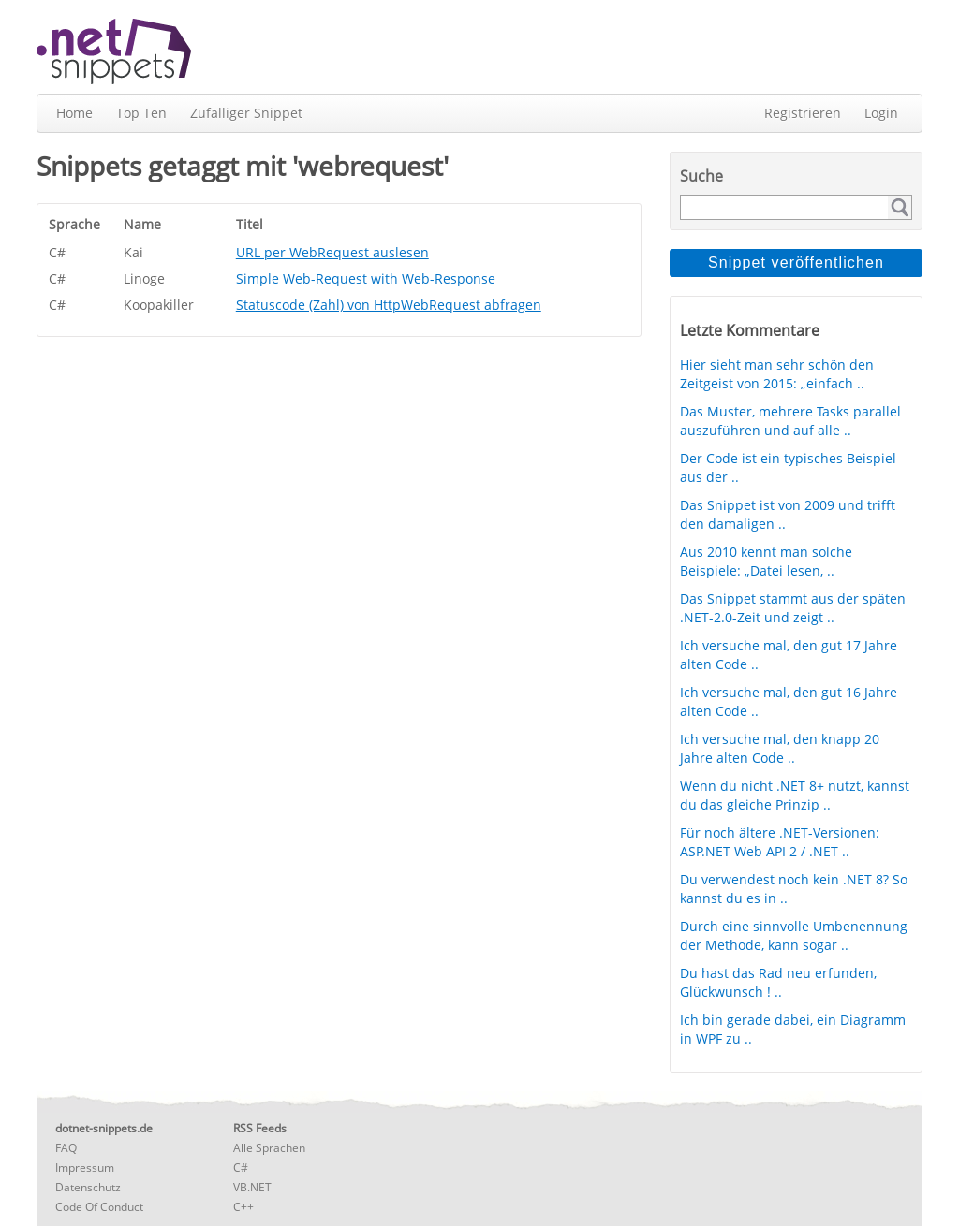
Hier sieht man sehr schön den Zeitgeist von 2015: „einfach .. (777, 374)
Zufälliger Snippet (246, 113)
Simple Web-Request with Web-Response (365, 278)
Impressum (84, 1167)
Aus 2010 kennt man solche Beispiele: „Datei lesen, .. (766, 561)
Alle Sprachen (269, 1148)
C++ (243, 1207)
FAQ (66, 1148)
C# (240, 1167)
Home (74, 113)
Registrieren (802, 113)
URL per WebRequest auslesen (332, 252)
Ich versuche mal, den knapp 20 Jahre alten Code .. (779, 748)
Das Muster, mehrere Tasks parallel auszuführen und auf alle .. (790, 420)
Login (881, 113)
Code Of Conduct (99, 1207)
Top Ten (141, 113)
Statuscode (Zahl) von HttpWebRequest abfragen (388, 305)
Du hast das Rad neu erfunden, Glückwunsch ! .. (778, 982)
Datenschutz (88, 1187)
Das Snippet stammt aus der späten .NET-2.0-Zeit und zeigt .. (793, 608)
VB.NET (252, 1187)
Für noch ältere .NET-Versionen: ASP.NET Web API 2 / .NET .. (779, 842)
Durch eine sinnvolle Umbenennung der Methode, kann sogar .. (793, 935)
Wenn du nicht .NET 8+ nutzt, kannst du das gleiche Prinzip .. (794, 795)
